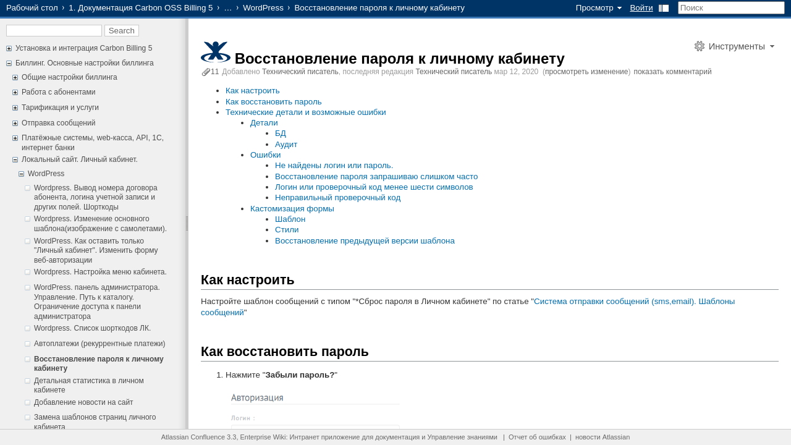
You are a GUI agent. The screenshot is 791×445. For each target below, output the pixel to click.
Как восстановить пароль (274, 101)
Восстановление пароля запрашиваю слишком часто (376, 176)
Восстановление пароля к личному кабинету (400, 58)
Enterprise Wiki (263, 437)
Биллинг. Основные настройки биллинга (84, 63)
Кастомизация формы (292, 208)
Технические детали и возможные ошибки (306, 112)
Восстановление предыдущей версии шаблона (365, 240)
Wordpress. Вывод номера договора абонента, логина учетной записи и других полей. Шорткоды (96, 197)
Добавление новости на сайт (83, 402)
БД (280, 133)
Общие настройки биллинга (69, 77)
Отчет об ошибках (537, 437)
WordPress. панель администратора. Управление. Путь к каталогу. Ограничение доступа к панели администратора (97, 302)
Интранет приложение (325, 437)
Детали (264, 122)
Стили (286, 229)
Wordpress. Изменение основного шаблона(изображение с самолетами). (100, 223)
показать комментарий (672, 71)
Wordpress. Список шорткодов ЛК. (92, 328)
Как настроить (253, 90)
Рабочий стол (32, 7)
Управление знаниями (462, 437)
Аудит (286, 144)
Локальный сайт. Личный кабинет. (80, 159)
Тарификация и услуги (60, 107)
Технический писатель (300, 71)
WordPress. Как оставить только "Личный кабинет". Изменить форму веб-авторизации (96, 251)
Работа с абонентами (58, 92)
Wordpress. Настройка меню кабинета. (100, 272)
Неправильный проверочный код (337, 197)
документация (397, 437)
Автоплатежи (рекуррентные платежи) (100, 343)
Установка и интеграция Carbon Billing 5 (83, 48)
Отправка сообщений (58, 123)
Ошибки (265, 154)
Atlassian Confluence (193, 437)
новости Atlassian (602, 437)
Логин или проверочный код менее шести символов (374, 187)
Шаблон (290, 219)
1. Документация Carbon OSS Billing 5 (141, 7)
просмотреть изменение (586, 71)
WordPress (263, 7)
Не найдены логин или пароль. (334, 165)
